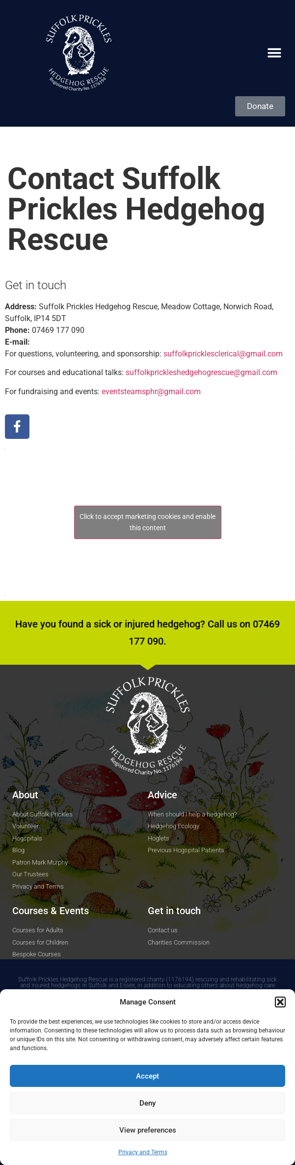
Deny (147, 1103)
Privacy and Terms (142, 1152)
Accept (147, 1076)
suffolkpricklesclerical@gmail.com (223, 353)
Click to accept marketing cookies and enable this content (147, 522)
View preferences (147, 1130)
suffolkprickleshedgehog (201, 372)
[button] (280, 1002)
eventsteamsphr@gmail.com (151, 391)
